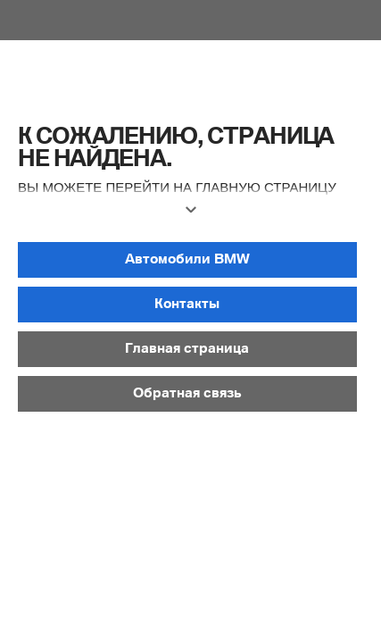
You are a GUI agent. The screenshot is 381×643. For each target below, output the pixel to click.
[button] (190, 217)
